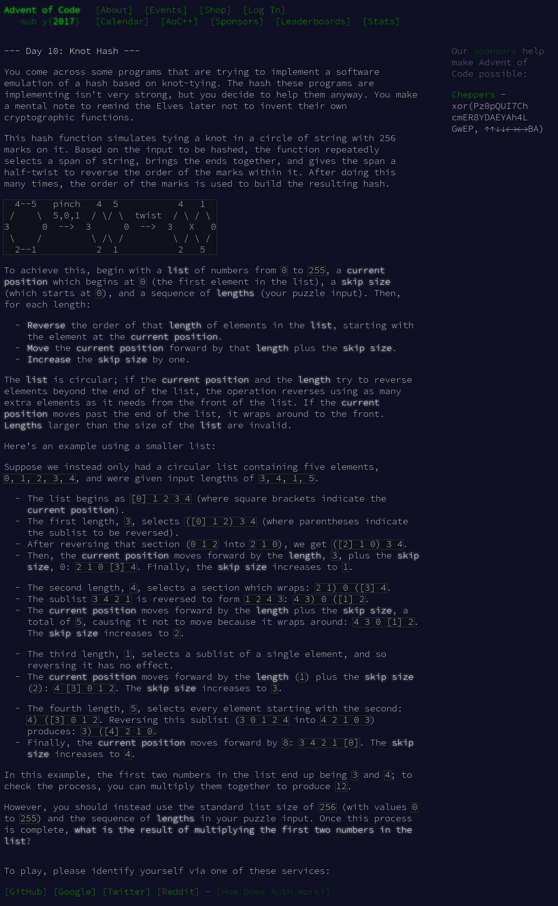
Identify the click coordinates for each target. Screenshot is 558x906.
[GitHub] (25, 891)
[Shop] (215, 9)
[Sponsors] (237, 21)
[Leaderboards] (313, 21)
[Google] (74, 891)
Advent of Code (42, 9)
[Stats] (381, 21)
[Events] (165, 9)
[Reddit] (178, 891)
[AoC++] (179, 21)
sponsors (495, 50)
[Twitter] (126, 891)
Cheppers (473, 94)
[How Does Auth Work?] (273, 891)
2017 (64, 21)
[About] (114, 9)
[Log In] (264, 9)
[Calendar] (122, 21)
